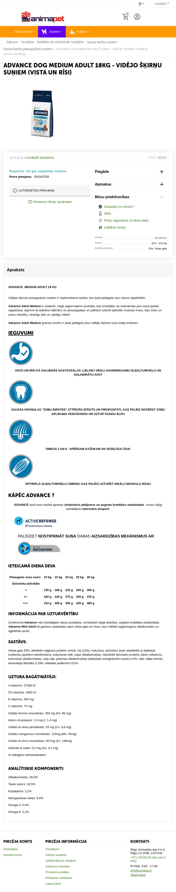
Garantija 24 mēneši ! (118, 206)
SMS (107, 213)
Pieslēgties (10, 849)
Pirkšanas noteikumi (58, 877)
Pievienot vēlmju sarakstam (49, 202)
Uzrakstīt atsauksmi (39, 157)
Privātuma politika (57, 872)
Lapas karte (53, 883)
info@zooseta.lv (141, 870)
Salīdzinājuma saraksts (60, 860)
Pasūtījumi (52, 849)
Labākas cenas (114, 227)
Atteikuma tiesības (57, 866)
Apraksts (16, 269)
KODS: (152, 157)
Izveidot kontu (12, 854)
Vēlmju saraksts (55, 854)
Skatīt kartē (138, 874)
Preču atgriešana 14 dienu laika (125, 220)
